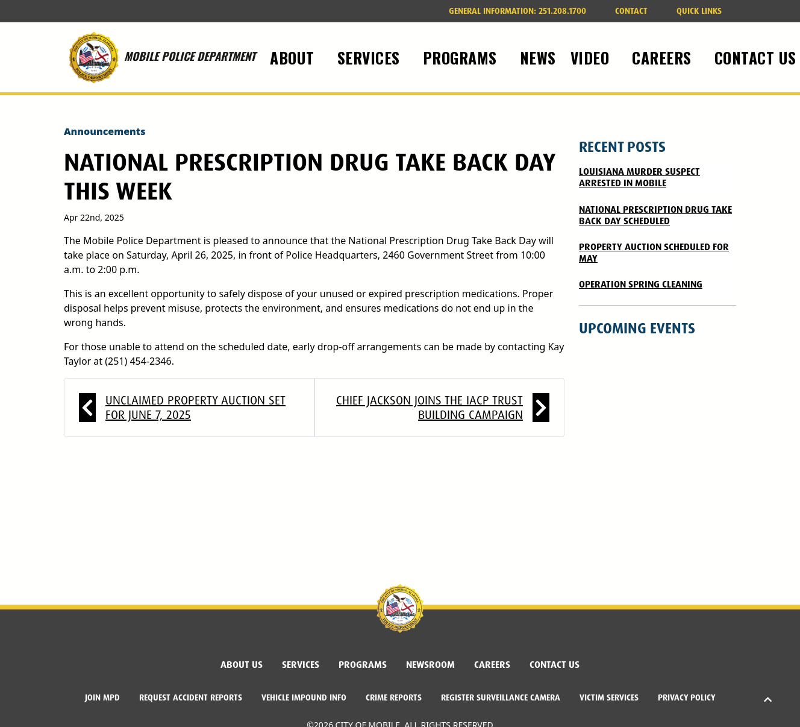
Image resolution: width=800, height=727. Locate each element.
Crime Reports (394, 697)
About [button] (294, 57)
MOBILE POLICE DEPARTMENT (159, 57)
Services (300, 664)
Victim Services (609, 697)
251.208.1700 (517, 10)
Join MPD (102, 697)
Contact (631, 10)
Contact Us (555, 664)
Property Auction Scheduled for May (654, 253)
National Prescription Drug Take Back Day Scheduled (655, 215)
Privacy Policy (686, 697)
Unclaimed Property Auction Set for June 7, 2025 (195, 407)
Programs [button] (462, 57)
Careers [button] (664, 57)
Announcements (104, 131)
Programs (363, 664)
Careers (492, 664)
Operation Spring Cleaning (640, 284)
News (538, 57)
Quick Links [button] (699, 10)
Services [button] (371, 57)
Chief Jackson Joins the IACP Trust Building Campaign (429, 407)
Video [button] (592, 57)
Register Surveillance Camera (500, 697)
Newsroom (430, 664)
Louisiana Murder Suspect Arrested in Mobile (639, 177)
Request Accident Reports (190, 697)
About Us (241, 664)
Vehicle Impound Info (303, 697)
